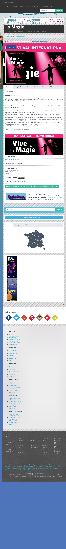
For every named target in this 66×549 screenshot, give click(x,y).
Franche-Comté (33, 466)
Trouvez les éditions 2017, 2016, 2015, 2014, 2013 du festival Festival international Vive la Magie (32, 186)
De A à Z (8, 440)
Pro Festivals (45, 438)
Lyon (19, 443)
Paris (19, 438)
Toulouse (20, 450)
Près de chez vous (24, 6)
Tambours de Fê (13, 350)
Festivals (7, 6)
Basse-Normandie (50, 465)
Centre (13, 466)
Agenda (15, 6)
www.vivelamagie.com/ (12, 159)
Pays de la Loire (48, 468)
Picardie (55, 468)
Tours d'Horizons (13, 352)
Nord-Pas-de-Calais (37, 468)
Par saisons (9, 444)
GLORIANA (12, 392)
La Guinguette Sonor (14, 405)
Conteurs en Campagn (15, 417)
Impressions (33, 445)
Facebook (11, 47)
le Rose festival (13, 400)
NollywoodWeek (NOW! (15, 343)
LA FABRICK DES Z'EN (15, 387)
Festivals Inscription (46, 6)
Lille (19, 447)
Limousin (14, 468)
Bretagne (7, 466)
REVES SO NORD (13, 414)
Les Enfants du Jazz (14, 384)
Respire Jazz (12, 374)
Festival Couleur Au (14, 422)
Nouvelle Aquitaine (40, 42)
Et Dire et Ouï (12, 376)
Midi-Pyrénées (27, 468)
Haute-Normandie (43, 466)
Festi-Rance (12, 382)
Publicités (32, 440)
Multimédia (33, 450)
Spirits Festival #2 (13, 408)
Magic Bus (11, 334)
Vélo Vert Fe (12, 360)
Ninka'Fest (11, 424)
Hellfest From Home (14, 371)
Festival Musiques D (14, 339)
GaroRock (11, 366)
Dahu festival (12, 406)
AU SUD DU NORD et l (15, 403)
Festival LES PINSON (14, 336)
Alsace (30, 465)
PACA (21, 470)
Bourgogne (59, 465)
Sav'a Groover (12, 357)
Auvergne (41, 465)
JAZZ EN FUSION (13, 421)
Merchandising (34, 447)
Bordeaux (20, 445)
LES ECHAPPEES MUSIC (15, 390)
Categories (18, 225)
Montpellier (21, 452)
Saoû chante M (13, 369)
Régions (9, 225)
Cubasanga (12, 373)
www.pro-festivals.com (55, 197)
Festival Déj (12, 355)
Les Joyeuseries (13, 344)
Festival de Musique (14, 353)
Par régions (9, 447)
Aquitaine (35, 465)
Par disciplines (9, 442)
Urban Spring (12, 338)
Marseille (20, 440)
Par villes (8, 449)
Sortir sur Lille (15, 470)
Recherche (59, 10)
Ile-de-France (52, 466)
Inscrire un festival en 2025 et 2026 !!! (34, 217)
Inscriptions (33, 438)
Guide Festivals (8, 2)
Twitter (57, 453)
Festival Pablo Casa (14, 389)
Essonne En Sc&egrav (15, 398)
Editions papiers (34, 443)
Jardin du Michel (13, 358)
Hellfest (11, 368)
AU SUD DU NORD (14, 416)
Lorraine (20, 468)
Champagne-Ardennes (22, 466)
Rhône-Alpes (27, 470)
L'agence (57, 438)
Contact (57, 440)
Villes (26, 225)
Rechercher (35, 6)
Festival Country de (14, 385)
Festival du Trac (13, 419)
